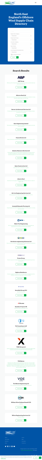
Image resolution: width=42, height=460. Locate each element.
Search (13, 57)
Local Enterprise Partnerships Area (17, 50)
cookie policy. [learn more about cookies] (3, 458)
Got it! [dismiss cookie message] (36, 457)
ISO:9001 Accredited (17, 54)
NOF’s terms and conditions (27, 450)
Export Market (13, 46)
